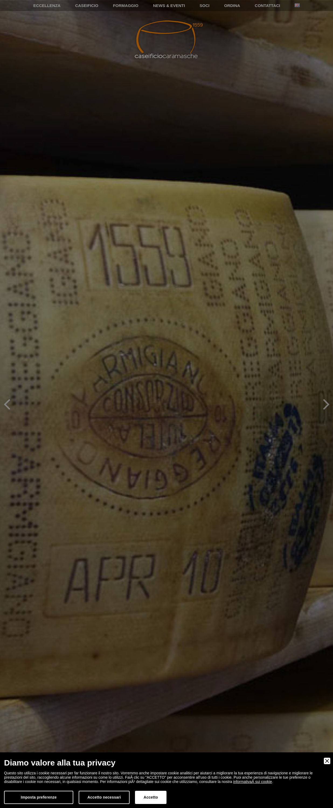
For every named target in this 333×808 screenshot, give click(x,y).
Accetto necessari (104, 797)
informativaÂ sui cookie (252, 781)
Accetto (151, 797)
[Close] (327, 761)
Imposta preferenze (39, 797)
